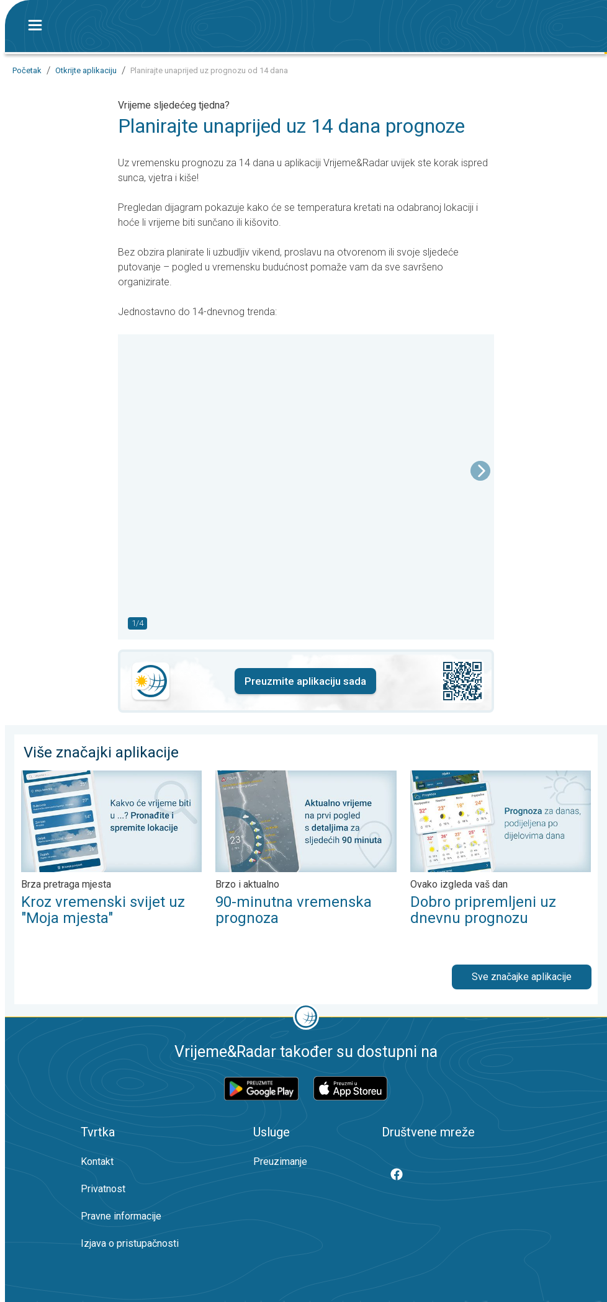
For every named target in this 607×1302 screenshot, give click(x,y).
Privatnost (103, 1189)
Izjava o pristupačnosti (130, 1243)
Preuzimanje (280, 1161)
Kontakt (97, 1161)
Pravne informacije (121, 1216)
